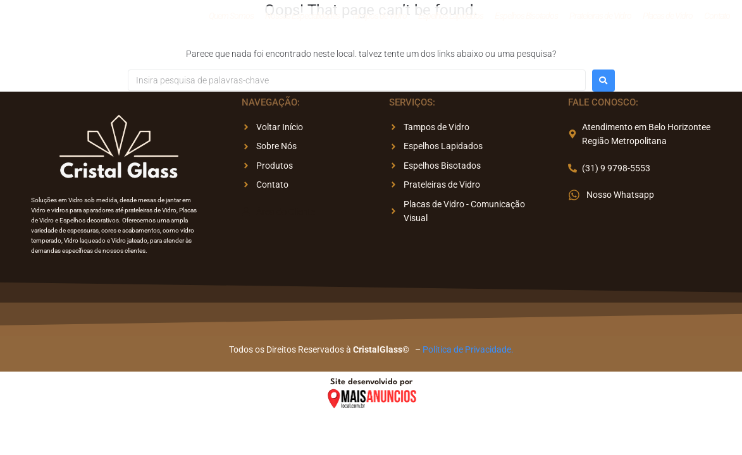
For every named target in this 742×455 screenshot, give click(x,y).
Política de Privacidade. (468, 349)
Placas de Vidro (668, 18)
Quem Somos (231, 18)
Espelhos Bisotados (526, 18)
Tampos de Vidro (379, 18)
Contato (717, 18)
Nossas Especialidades (302, 18)
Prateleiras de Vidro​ (600, 18)
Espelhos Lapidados (450, 18)
